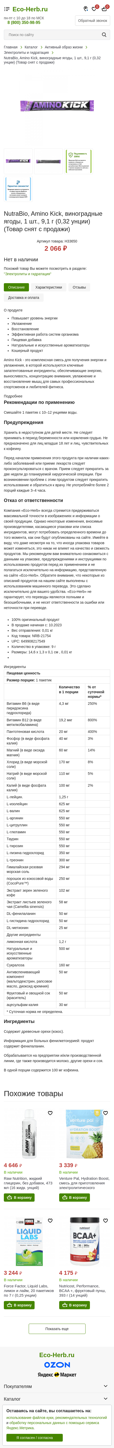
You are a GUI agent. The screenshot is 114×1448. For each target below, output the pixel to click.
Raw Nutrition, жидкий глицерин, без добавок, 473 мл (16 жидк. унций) (28, 1183)
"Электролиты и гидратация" (27, 274)
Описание (16, 287)
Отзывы (79, 287)
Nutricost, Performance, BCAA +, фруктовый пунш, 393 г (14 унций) (82, 1290)
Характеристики (48, 287)
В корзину (23, 1197)
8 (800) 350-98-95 (23, 22)
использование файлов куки (29, 1418)
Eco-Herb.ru (30, 9)
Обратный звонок (92, 21)
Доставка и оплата (23, 298)
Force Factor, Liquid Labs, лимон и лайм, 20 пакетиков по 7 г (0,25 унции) (29, 1290)
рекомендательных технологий (81, 1418)
